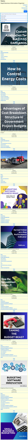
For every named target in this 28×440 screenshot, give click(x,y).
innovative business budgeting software (9, 309)
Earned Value (3, 255)
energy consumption (5, 97)
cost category (3, 352)
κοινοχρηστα (3, 59)
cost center (3, 353)
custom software (4, 56)
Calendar (25, 9)
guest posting (3, 182)
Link (14, 61)
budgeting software (5, 306)
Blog (2, 51)
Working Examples (4, 52)
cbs (1, 142)
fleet (1, 177)
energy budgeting (4, 96)
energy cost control (5, 99)
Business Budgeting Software (7, 303)
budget (2, 53)
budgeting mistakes (5, 221)
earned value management (6, 261)
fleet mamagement (5, 178)
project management (5, 267)
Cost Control (3, 93)
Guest (2, 176)
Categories (25, 4)
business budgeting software (7, 307)
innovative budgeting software (7, 354)
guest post (3, 181)
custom (2, 55)
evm (1, 263)
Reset (25, 11)
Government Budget (5, 146)
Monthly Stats (24, 7)
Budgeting (3, 92)
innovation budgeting (5, 402)
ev (1, 262)
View (14, 60)
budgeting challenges (5, 219)
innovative (3, 404)
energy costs (3, 100)
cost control (3, 95)
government (3, 144)
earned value (3, 259)
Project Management (5, 140)
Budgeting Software (5, 302)
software (2, 57)
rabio (2, 357)
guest (2, 180)
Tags (26, 6)
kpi (1, 266)
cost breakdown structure (6, 143)
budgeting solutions (5, 222)
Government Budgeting (5, 147)
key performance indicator (6, 265)
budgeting (3, 218)
